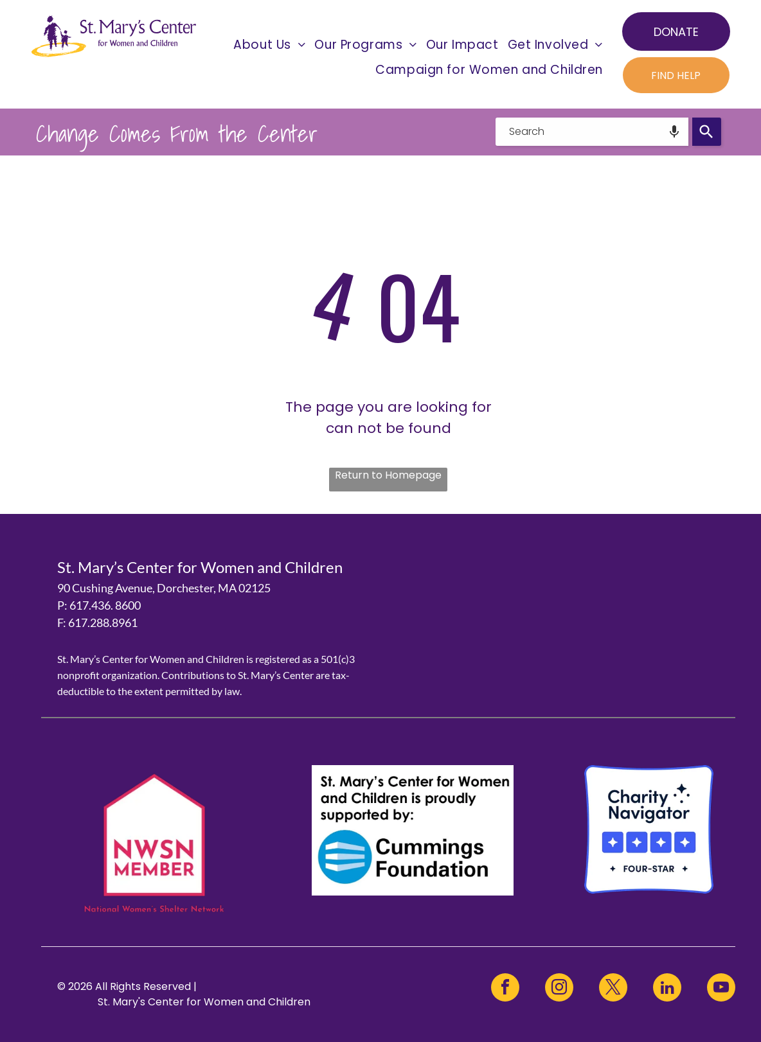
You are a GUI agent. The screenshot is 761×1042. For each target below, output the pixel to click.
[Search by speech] (674, 132)
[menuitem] (269, 44)
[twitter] (613, 989)
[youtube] (721, 989)
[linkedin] (667, 989)
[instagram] (559, 989)
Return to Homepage (388, 475)
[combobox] (592, 132)
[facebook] (505, 989)
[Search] (706, 132)
